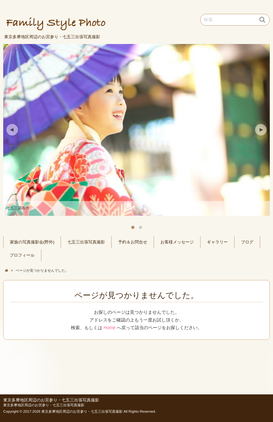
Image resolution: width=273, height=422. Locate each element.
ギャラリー (217, 242)
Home (109, 327)
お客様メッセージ (177, 242)
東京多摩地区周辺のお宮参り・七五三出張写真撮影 (51, 400)
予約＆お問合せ (132, 242)
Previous (12, 130)
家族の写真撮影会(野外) (32, 242)
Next (261, 130)
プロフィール (22, 255)
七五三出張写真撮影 (86, 242)
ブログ (247, 242)
